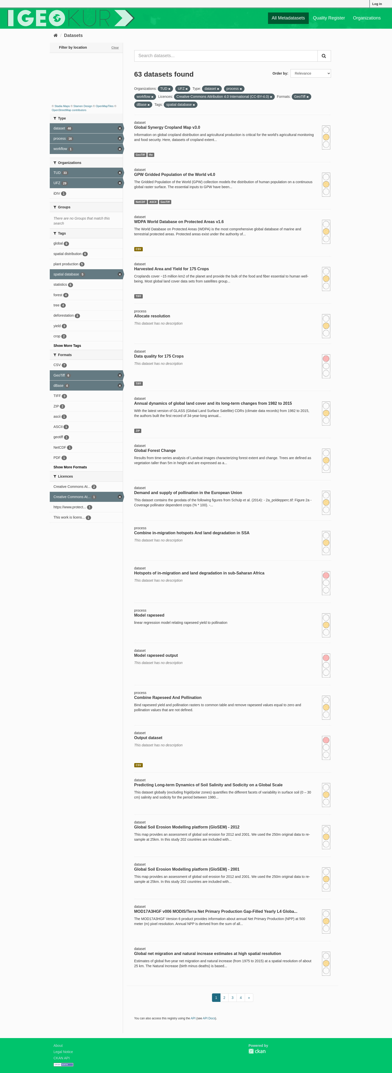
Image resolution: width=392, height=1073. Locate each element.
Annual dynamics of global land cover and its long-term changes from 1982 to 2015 (213, 403)
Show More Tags (67, 346)
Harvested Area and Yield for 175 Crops (171, 269)
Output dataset (148, 738)
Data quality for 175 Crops (159, 356)
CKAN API (62, 1058)
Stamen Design (83, 106)
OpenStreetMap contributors (69, 110)
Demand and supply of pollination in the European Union (188, 493)
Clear (115, 47)
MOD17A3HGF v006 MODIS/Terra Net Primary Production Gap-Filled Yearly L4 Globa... (216, 911)
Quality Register (329, 17)
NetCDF (141, 201)
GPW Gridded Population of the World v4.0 (174, 174)
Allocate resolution (152, 316)
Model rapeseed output (156, 655)
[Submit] (324, 56)
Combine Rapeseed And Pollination (168, 697)
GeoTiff (140, 154)
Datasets (73, 35)
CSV (138, 249)
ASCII (153, 201)
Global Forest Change (155, 450)
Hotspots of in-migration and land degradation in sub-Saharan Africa (199, 573)
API (193, 1018)
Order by (279, 73)
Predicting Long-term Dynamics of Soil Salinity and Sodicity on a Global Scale (208, 785)
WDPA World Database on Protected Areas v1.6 (179, 222)
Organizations (367, 17)
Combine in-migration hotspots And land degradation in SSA (192, 533)
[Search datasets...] (226, 56)
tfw (151, 154)
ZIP (138, 430)
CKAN (257, 1051)
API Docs (209, 1018)
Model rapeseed (149, 615)
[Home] (56, 35)
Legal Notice (63, 1052)
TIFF (138, 296)
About (58, 1046)
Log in (377, 4)
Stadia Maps (62, 106)
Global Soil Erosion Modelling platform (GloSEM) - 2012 (187, 827)
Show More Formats (70, 467)
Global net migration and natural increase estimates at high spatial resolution (207, 953)
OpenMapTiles (105, 106)
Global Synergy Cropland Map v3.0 (167, 127)
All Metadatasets (288, 17)
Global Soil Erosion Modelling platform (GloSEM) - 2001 (187, 869)
